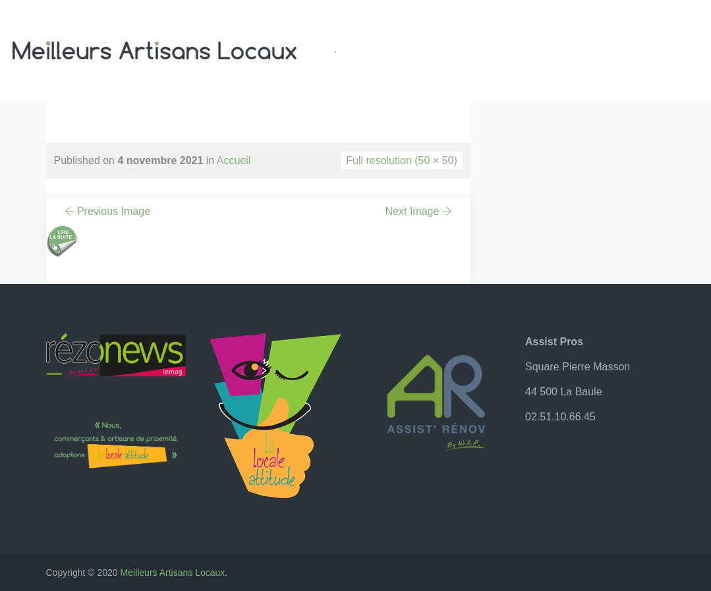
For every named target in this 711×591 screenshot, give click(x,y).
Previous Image (107, 211)
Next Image (419, 211)
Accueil (234, 160)
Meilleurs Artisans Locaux (173, 572)
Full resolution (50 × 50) (401, 160)
